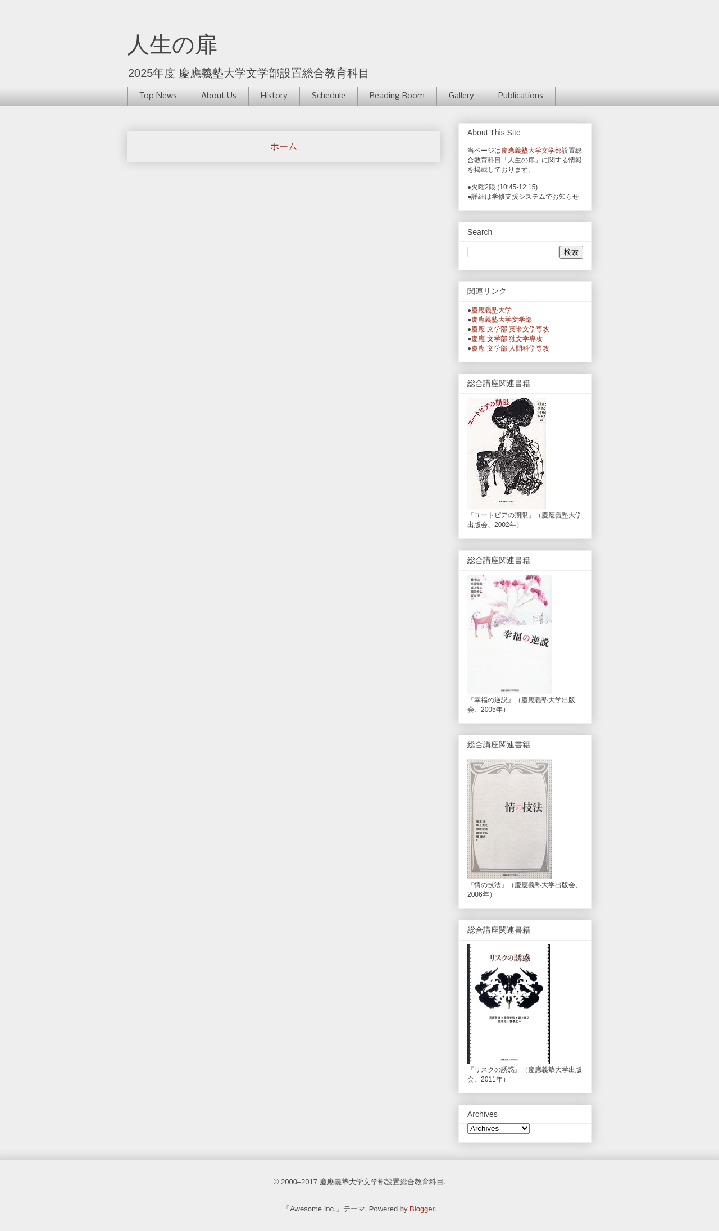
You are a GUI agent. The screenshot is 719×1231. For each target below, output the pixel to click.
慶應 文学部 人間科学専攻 (510, 348)
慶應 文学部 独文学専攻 (507, 339)
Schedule (328, 96)
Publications (520, 96)
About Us (218, 96)
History (274, 96)
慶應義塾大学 (491, 310)
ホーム (283, 146)
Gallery (461, 96)
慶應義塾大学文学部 (531, 151)
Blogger (421, 1209)
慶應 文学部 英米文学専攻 (510, 329)
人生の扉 (172, 44)
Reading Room (397, 96)
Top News (158, 96)
